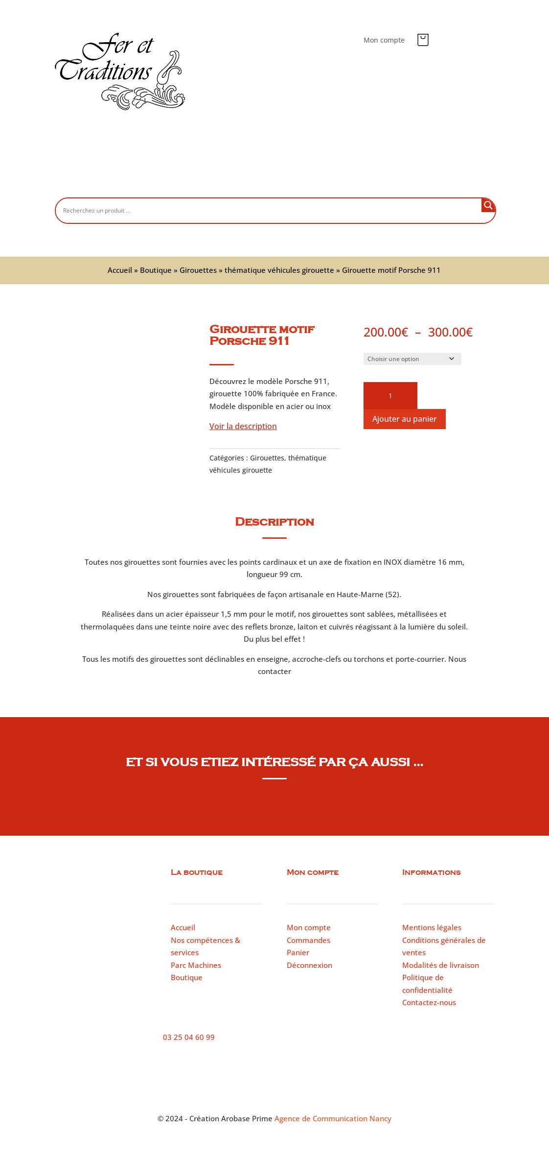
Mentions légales (431, 927)
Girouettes (198, 270)
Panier (298, 952)
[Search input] (271, 210)
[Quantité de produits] (390, 396)
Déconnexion (309, 965)
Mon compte (384, 41)
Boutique (169, 181)
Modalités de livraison (440, 965)
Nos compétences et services (251, 181)
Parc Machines (196, 965)
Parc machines (343, 181)
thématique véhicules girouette (279, 270)
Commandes (308, 940)
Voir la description (243, 426)
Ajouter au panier (404, 418)
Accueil (123, 181)
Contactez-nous (412, 181)
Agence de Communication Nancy (332, 1118)
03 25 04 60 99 (189, 1037)
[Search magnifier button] (488, 205)
